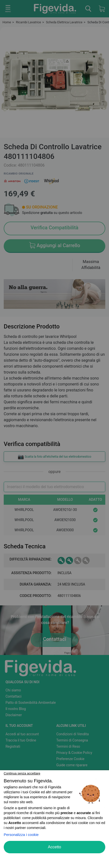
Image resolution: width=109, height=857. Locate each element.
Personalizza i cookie (21, 834)
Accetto (54, 847)
